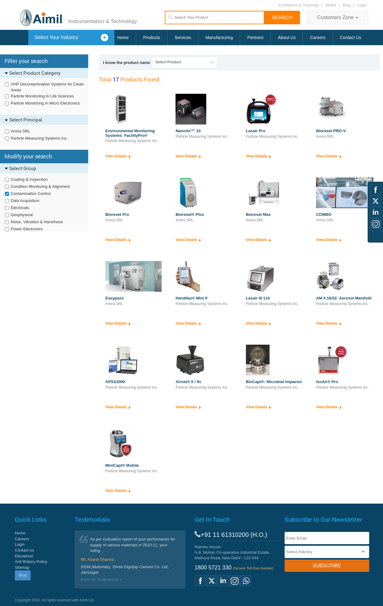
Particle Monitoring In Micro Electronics (45, 103)
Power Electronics (27, 229)
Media (332, 5)
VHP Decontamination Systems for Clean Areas (47, 87)
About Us (287, 37)
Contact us (24, 550)
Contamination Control (30, 193)
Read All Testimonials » (101, 579)
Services (183, 37)
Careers (318, 37)
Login (362, 5)
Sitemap (22, 567)
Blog (347, 5)
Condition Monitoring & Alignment (40, 186)
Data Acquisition (25, 200)
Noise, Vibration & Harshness (37, 222)
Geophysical (22, 214)
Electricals (20, 207)
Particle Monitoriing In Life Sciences (42, 96)
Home (122, 37)
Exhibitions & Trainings (298, 5)
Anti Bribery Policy (31, 561)
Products (151, 37)
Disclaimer (24, 556)
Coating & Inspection (29, 179)
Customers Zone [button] (337, 17)
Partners (255, 37)
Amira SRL (20, 131)
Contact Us (350, 37)
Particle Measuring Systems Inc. (39, 138)
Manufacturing (219, 37)
